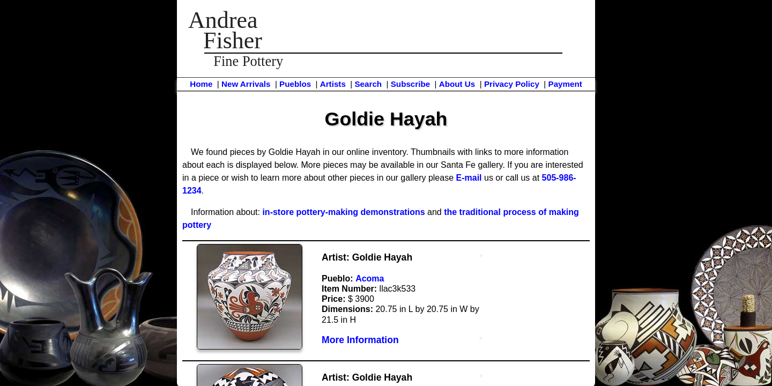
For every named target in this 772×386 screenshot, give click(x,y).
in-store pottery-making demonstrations (343, 212)
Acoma (369, 278)
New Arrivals (245, 83)
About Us (457, 83)
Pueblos (295, 83)
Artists (333, 83)
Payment (565, 83)
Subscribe (410, 83)
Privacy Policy (511, 83)
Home (201, 83)
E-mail (469, 177)
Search (368, 83)
